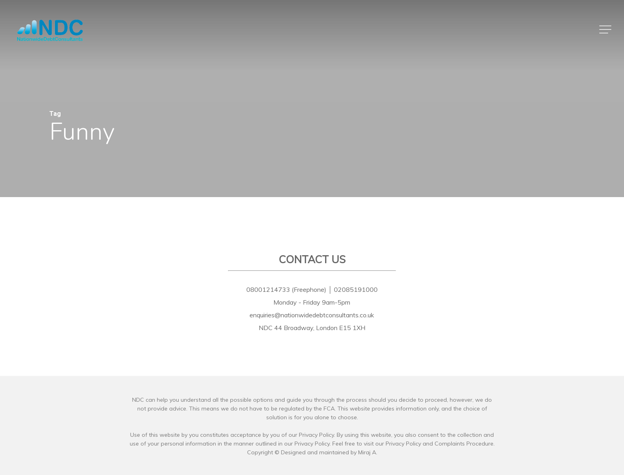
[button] (606, 29)
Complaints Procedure (464, 443)
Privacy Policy (403, 443)
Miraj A (367, 452)
